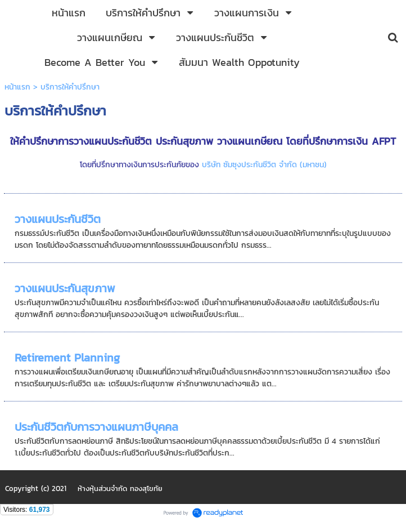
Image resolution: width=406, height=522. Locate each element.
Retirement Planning (67, 357)
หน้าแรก (17, 87)
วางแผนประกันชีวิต (58, 219)
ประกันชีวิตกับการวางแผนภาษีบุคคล (96, 426)
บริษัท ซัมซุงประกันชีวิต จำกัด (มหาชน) (264, 165)
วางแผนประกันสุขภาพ (65, 288)
